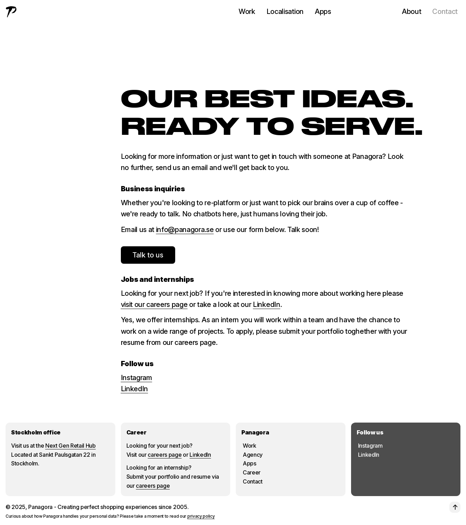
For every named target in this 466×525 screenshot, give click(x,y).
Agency (253, 454)
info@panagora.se (185, 229)
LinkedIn (266, 304)
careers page (164, 454)
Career (252, 472)
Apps (323, 11)
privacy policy (201, 516)
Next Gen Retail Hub (70, 445)
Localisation (285, 11)
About (411, 11)
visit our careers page (154, 304)
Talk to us (147, 255)
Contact (445, 11)
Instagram (136, 377)
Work (247, 11)
